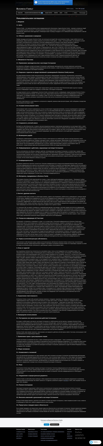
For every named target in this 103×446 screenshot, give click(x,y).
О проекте (19, 431)
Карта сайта (19, 433)
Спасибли (43, 433)
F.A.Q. (24, 431)
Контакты (66, 380)
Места (68, 433)
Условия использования (47, 438)
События (69, 431)
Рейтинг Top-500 (51, 433)
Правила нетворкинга (58, 431)
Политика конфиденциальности (49, 440)
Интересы (69, 438)
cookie (55, 1)
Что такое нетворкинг (46, 431)
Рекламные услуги (33, 431)
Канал (46, 424)
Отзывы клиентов (32, 433)
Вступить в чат (54, 424)
